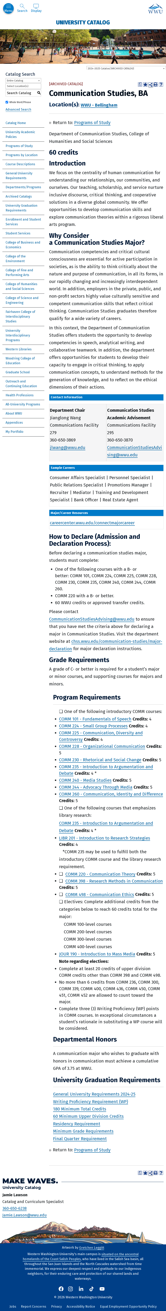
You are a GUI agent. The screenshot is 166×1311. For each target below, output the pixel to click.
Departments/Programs (23, 187)
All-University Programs (23, 404)
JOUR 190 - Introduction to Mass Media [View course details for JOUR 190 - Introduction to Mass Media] (97, 954)
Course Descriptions (20, 164)
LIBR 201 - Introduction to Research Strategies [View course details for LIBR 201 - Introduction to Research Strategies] (104, 838)
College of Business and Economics (23, 245)
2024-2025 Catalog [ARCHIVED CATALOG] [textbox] (111, 68)
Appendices (14, 422)
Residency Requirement (76, 1123)
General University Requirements (19, 175)
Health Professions (20, 395)
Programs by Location (22, 155)
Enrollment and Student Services (23, 222)
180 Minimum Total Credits (79, 1109)
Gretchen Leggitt (91, 1247)
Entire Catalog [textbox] (15, 80)
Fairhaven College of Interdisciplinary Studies (20, 316)
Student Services (18, 233)
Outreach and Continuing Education (21, 383)
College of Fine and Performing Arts (19, 272)
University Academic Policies (20, 134)
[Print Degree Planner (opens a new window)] (140, 84)
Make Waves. (30, 1181)
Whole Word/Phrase (20, 102)
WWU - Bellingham (99, 105)
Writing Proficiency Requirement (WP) (90, 1101)
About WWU (14, 413)
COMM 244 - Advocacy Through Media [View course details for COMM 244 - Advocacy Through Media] (95, 787)
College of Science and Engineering (22, 300)
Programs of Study (19, 146)
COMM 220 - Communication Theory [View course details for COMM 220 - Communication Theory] (100, 874)
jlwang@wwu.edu (67, 447)
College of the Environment (16, 258)
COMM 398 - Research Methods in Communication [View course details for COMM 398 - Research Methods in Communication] (114, 881)
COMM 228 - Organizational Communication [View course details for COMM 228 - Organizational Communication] (102, 746)
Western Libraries (19, 349)
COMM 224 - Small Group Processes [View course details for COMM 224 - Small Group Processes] (93, 726)
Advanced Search (18, 109)
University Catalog (83, 22)
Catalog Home (16, 123)
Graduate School (18, 372)
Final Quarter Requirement (80, 1138)
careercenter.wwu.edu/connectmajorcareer (92, 523)
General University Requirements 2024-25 (94, 1094)
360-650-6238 (14, 1208)
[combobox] (126, 68)
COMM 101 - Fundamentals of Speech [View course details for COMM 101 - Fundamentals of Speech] (95, 719)
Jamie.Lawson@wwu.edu (24, 1215)
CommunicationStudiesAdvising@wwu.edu (91, 619)
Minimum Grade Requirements (83, 1131)
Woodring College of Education (20, 360)
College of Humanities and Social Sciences (21, 286)
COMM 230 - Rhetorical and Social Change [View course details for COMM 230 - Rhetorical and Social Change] (100, 760)
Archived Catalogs (19, 196)
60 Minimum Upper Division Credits (88, 1116)
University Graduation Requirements (21, 208)
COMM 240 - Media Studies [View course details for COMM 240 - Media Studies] (85, 780)
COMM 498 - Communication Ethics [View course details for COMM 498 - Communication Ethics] (99, 894)
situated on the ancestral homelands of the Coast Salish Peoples (81, 1256)
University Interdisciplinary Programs (18, 335)
